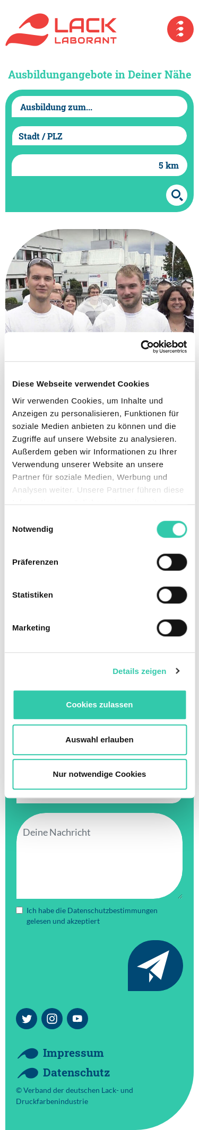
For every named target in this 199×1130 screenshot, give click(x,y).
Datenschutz (76, 1072)
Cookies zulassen (99, 704)
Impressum (73, 1052)
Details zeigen (139, 671)
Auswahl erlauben (99, 739)
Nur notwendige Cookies (99, 773)
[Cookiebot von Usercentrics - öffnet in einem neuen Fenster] (142, 347)
